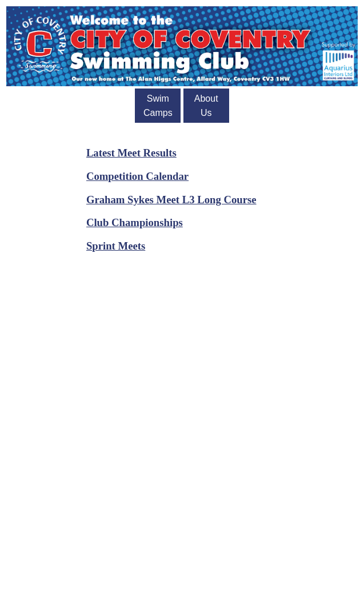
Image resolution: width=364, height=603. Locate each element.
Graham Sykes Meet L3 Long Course (171, 200)
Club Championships (134, 222)
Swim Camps (158, 106)
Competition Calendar (137, 176)
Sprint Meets (115, 246)
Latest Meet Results (131, 153)
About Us (206, 106)
